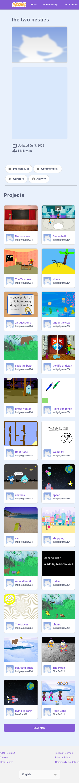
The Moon (59, 667)
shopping (59, 538)
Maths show (22, 236)
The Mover (21, 624)
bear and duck (24, 667)
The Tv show (23, 279)
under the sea (61, 322)
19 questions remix (25, 322)
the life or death (62, 365)
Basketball (59, 236)
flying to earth (23, 710)
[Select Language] (39, 774)
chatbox (20, 495)
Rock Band (59, 710)
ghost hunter (23, 408)
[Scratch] (19, 4)
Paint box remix (62, 408)
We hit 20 (58, 452)
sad (17, 538)
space (56, 495)
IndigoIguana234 (24, 239)
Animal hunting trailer (25, 581)
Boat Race (21, 452)
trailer (56, 581)
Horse (56, 279)
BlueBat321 (59, 671)
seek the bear (23, 365)
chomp (57, 624)
